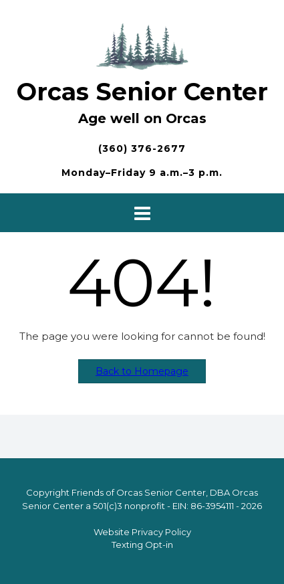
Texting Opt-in (142, 544)
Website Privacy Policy (142, 531)
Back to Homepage (142, 371)
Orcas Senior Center (142, 91)
